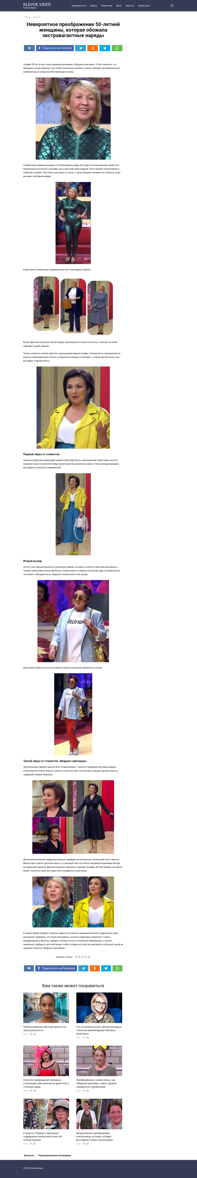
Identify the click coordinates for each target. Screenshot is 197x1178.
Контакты (29, 1155)
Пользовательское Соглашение (54, 1155)
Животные (106, 5)
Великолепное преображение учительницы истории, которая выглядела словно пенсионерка (94, 1136)
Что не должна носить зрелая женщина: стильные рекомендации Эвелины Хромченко (99, 1030)
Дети (118, 5)
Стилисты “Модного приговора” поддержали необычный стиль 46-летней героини (42, 1136)
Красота (129, 5)
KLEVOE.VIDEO (37, 4)
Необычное (144, 5)
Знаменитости (79, 5)
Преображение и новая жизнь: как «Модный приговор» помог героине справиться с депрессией (96, 1083)
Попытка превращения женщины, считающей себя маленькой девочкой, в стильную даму (46, 1083)
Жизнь (93, 5)
